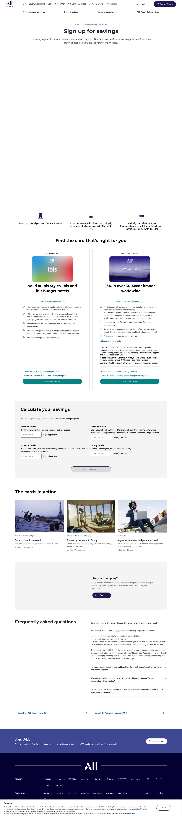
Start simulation (90, 403)
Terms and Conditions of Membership (28, 795)
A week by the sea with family (82, 473)
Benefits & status (71, 12)
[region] (91, 807)
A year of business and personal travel (138, 473)
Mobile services (71, 789)
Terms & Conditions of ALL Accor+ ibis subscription (46, 309)
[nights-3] (101, 387)
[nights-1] (101, 371)
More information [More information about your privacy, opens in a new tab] (129, 813)
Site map (18, 792)
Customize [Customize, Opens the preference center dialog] (163, 807)
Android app (70, 795)
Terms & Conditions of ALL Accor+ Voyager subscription (125, 309)
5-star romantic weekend (28, 473)
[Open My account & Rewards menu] (171, 4)
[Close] (179, 802)
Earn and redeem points (107, 12)
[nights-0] (31, 368)
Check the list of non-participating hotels (41, 305)
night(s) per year (50, 368)
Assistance (19, 789)
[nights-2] (31, 390)
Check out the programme (34, 12)
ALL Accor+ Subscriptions (148, 12)
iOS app (68, 792)
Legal (17, 799)
